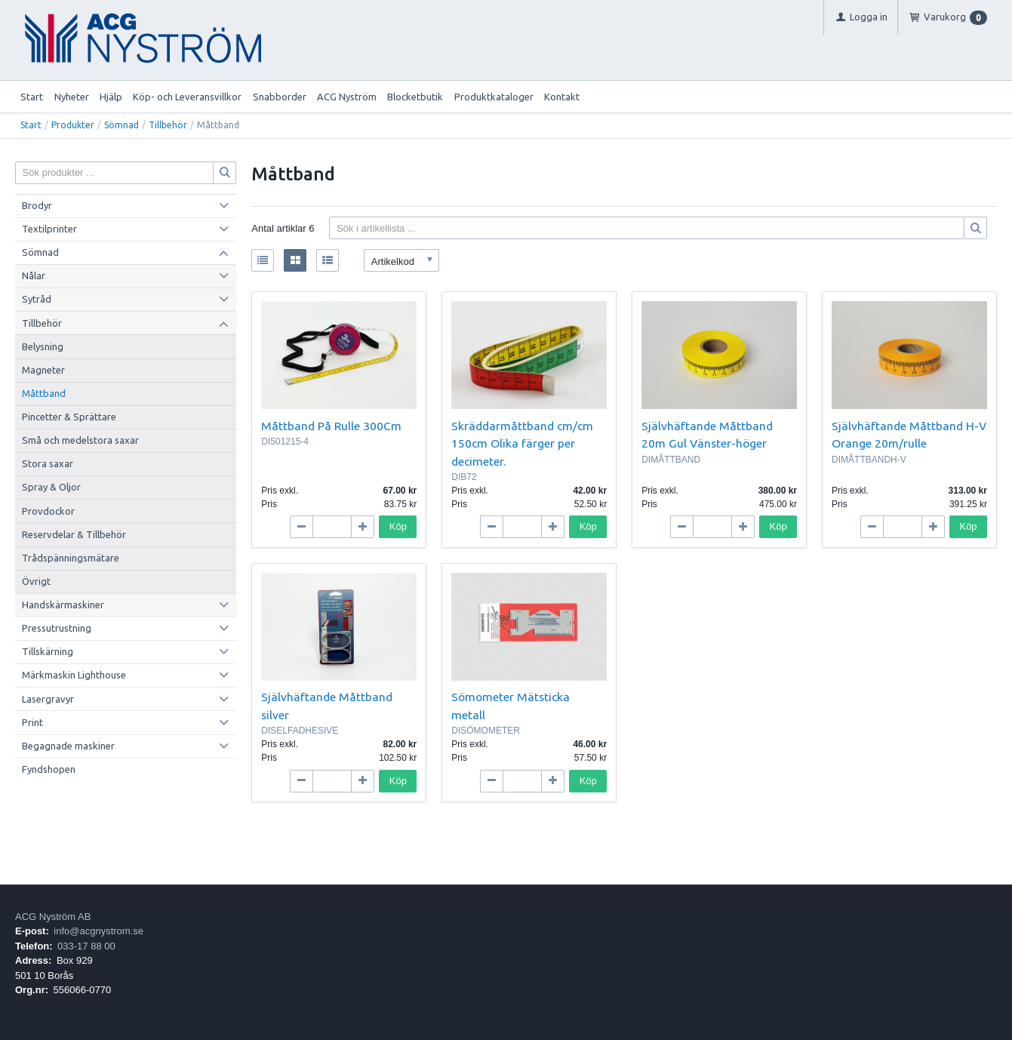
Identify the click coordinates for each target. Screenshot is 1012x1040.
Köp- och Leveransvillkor (187, 96)
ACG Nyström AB (53, 916)
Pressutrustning (56, 628)
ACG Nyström (347, 96)
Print (32, 722)
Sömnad (121, 125)
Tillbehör (168, 125)
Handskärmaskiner (63, 604)
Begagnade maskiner (68, 745)
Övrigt (36, 581)
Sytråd (36, 299)
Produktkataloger (494, 96)
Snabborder (279, 96)
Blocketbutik (415, 96)
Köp (398, 526)
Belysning (42, 346)
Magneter (43, 370)
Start (31, 96)
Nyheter (71, 96)
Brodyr (37, 205)
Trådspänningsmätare (70, 557)
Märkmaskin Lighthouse (74, 674)
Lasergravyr (48, 699)
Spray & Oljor (51, 487)
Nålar (33, 275)
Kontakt (562, 96)
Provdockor (48, 511)
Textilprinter (49, 228)
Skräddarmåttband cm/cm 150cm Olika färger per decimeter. (522, 443)
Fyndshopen (48, 769)
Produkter (72, 125)
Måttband (44, 393)
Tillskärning (47, 651)
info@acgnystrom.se (98, 931)
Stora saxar (47, 463)
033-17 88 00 (86, 946)
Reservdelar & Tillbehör (74, 534)
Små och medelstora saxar (80, 440)
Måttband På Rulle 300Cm (331, 425)
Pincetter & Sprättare (69, 416)
